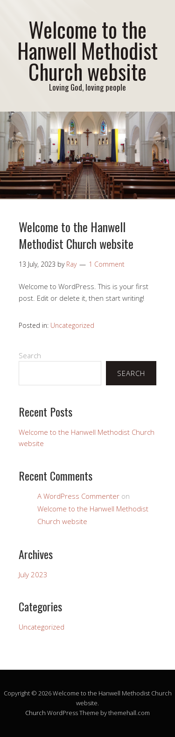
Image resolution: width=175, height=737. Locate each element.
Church (35, 713)
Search (30, 355)
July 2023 (33, 574)
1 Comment (107, 264)
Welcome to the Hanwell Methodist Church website (87, 50)
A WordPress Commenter (78, 496)
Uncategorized (72, 325)
